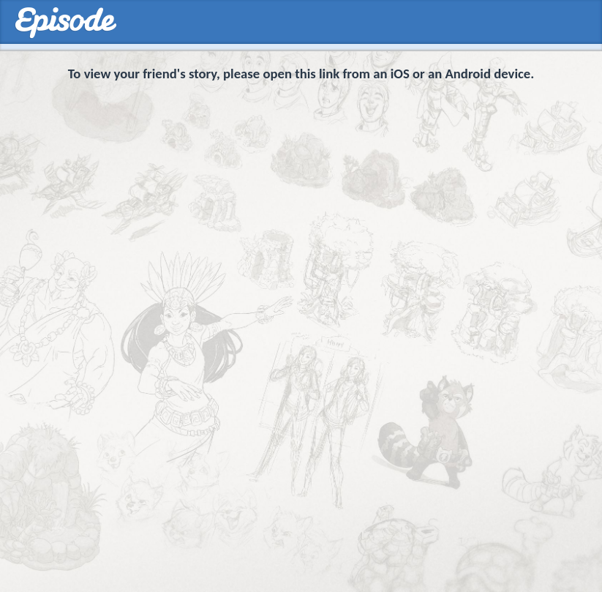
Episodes (65, 23)
